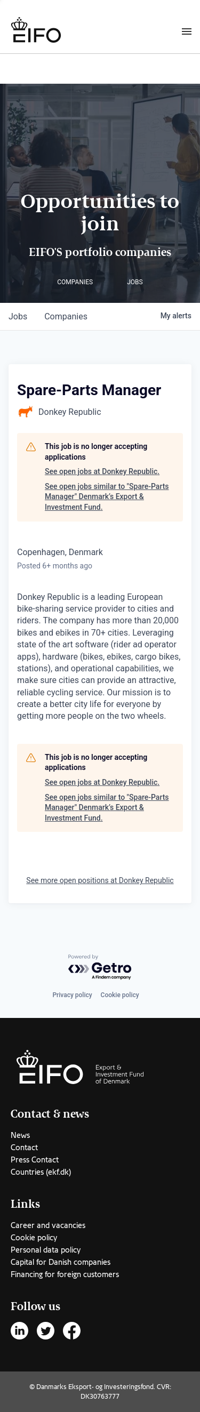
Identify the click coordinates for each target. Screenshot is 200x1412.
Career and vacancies (48, 1225)
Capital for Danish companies (60, 1262)
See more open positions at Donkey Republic (99, 880)
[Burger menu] (186, 31)
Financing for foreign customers (65, 1274)
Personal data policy (46, 1250)
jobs (18, 316)
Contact (24, 1147)
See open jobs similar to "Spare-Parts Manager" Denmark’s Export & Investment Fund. (107, 496)
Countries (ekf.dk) (41, 1172)
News (20, 1135)
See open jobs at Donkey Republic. (102, 471)
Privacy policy (72, 995)
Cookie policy (120, 995)
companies (65, 316)
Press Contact (35, 1160)
